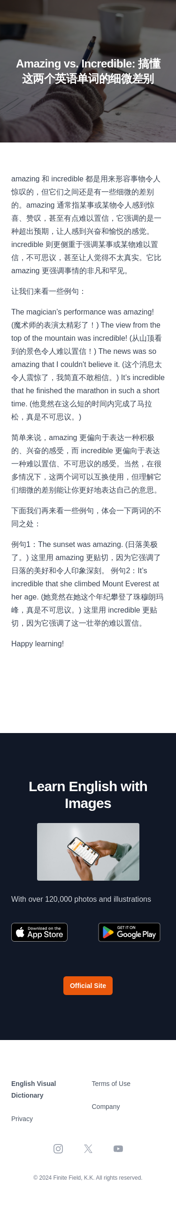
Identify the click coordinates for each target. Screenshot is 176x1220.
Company (106, 1106)
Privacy (22, 1119)
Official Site (88, 985)
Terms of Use (111, 1083)
